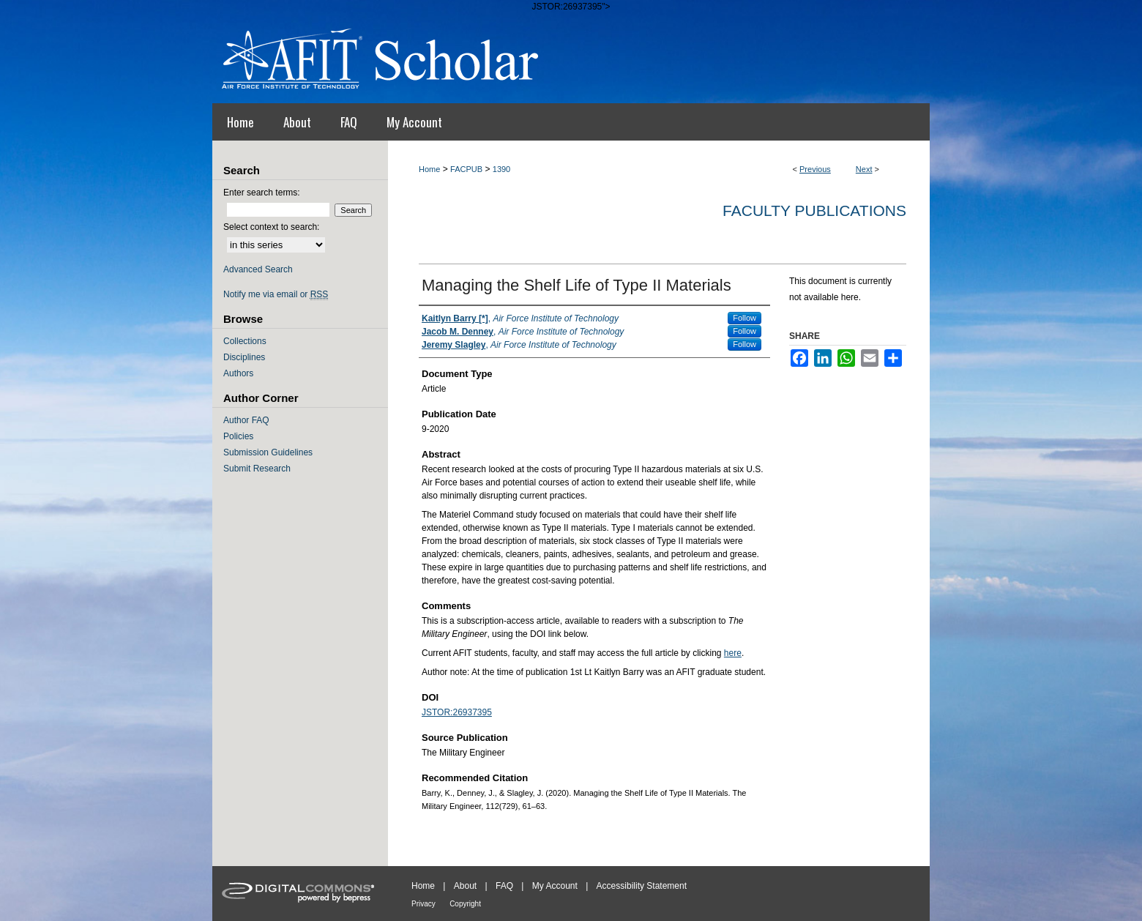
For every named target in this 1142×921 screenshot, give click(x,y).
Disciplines (244, 357)
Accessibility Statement (642, 886)
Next (864, 169)
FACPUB (466, 169)
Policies (238, 436)
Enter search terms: (261, 192)
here (733, 653)
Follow (744, 317)
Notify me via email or (275, 294)
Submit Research (257, 468)
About (465, 886)
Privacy (423, 904)
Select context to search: (271, 227)
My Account (555, 886)
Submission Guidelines (268, 452)
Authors (238, 373)
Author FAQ (246, 420)
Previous (815, 169)
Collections (244, 341)
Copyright (465, 904)
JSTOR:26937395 (457, 712)
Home (429, 169)
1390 (501, 169)
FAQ (504, 886)
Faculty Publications (814, 210)
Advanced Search (258, 269)
